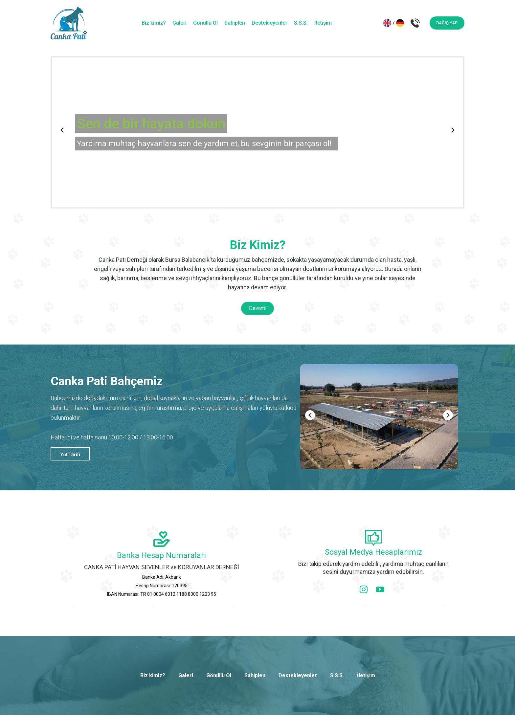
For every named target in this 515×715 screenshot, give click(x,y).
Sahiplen (234, 23)
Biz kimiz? (154, 23)
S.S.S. (301, 23)
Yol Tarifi (70, 454)
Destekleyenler (269, 23)
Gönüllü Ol (205, 23)
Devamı (257, 308)
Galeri (179, 23)
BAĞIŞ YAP (447, 22)
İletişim (323, 23)
